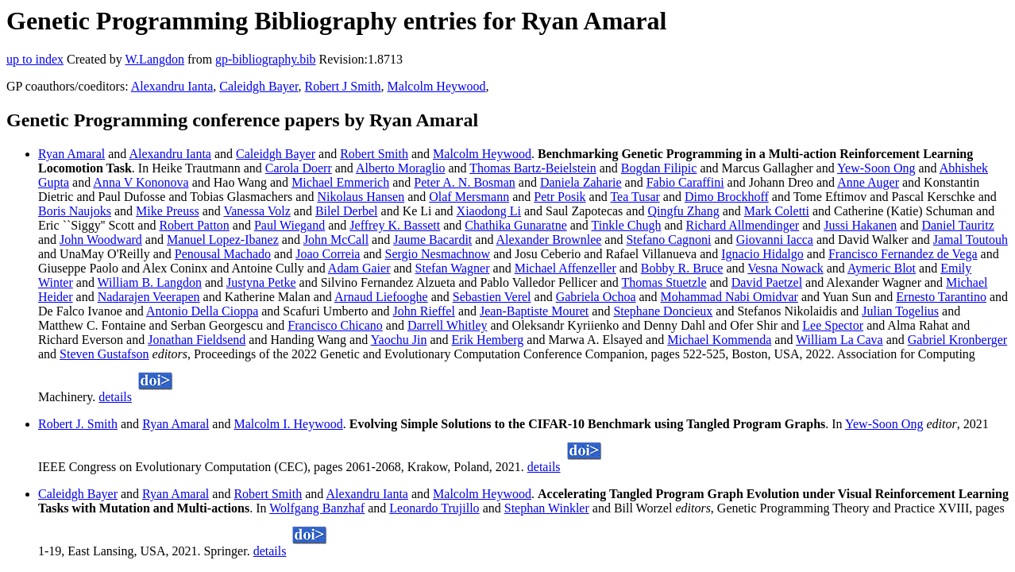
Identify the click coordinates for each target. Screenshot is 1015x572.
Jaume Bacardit (432, 239)
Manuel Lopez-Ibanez (223, 239)
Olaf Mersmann (469, 196)
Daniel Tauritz (957, 225)
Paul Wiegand (289, 225)
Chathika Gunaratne (515, 225)
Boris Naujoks (74, 211)
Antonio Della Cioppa (202, 311)
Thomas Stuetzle (664, 282)
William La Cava (839, 339)
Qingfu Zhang (683, 211)
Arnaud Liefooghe (381, 296)
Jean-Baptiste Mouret (534, 311)
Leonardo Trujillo (434, 508)
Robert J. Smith (78, 424)
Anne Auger (868, 182)
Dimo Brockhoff (727, 196)
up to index (35, 59)
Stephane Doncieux (662, 311)
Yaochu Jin (399, 339)
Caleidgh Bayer (258, 86)
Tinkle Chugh (627, 225)
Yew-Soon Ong (876, 168)
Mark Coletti (776, 211)
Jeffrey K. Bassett (394, 225)
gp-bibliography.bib (265, 59)
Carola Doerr (298, 168)
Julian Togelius (900, 311)
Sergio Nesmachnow (438, 254)
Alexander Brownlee (549, 239)
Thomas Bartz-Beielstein (532, 168)
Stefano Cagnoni (668, 239)
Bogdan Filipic (659, 168)
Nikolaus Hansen (360, 196)
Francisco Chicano (335, 325)
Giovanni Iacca (774, 239)
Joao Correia (327, 254)
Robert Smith (374, 153)
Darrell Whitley (447, 325)
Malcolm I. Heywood (287, 424)
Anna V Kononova (140, 182)
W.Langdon (154, 59)
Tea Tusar (634, 196)
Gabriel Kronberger (957, 339)
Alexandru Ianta (172, 86)
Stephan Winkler (546, 508)
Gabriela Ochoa (596, 296)
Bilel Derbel (346, 211)
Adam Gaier (359, 268)
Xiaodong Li (489, 211)
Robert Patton (194, 225)
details (115, 397)
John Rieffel (424, 311)
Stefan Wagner (452, 268)
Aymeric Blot (881, 268)
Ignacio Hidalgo (762, 254)
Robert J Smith (343, 86)
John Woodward (101, 239)
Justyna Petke (261, 282)
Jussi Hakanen (860, 225)
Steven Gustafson (104, 354)
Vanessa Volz (256, 211)
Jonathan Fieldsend (196, 339)
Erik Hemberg (488, 339)
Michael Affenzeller (565, 268)
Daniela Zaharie (581, 182)
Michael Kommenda (719, 339)
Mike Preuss (167, 211)
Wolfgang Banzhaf (317, 508)
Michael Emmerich (340, 182)
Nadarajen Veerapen (149, 296)
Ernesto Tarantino (941, 296)
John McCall (336, 239)
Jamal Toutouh (970, 239)
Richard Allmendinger (743, 225)
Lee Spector (832, 325)
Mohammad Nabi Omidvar (729, 296)
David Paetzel (766, 282)
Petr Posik (559, 196)
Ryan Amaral (71, 153)
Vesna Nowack (785, 268)
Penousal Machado (223, 254)
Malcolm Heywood (437, 86)
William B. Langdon (150, 282)
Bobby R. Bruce (682, 268)
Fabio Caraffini (685, 182)
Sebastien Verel (492, 296)
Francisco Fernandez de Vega (903, 254)
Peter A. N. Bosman (464, 182)
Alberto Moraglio (400, 168)
